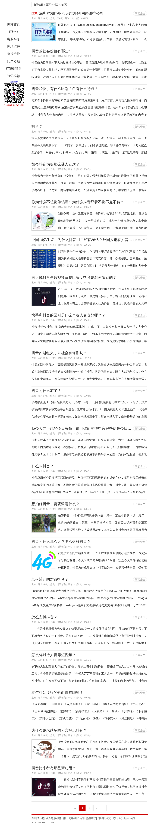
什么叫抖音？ (43, 466)
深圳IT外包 (13, 11)
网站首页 (13, 24)
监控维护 (13, 54)
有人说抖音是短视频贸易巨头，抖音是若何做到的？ (74, 277)
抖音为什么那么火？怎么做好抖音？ (61, 542)
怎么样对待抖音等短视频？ (54, 655)
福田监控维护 (88, 818)
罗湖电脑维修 (54, 818)
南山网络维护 (71, 818)
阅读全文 (140, 13)
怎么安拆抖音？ (44, 617)
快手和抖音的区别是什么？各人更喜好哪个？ (68, 315)
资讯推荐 (13, 76)
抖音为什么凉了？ (46, 391)
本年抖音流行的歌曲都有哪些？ (57, 692)
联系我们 (129, 818)
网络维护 (13, 46)
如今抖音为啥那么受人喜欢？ (56, 164)
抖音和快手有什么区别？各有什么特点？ (65, 89)
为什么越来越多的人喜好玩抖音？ (59, 730)
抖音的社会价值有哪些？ (52, 51)
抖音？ (37, 126)
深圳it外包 (43, 18)
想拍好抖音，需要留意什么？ (56, 504)
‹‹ (75, 808)
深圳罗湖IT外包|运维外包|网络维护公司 (71, 13)
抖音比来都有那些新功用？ (54, 768)
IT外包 (13, 32)
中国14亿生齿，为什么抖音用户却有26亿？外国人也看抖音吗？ (84, 240)
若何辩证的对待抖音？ (50, 579)
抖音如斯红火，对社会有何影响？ (59, 353)
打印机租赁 (13, 68)
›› (103, 808)
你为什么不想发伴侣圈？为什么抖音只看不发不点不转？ (78, 202)
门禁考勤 (13, 61)
